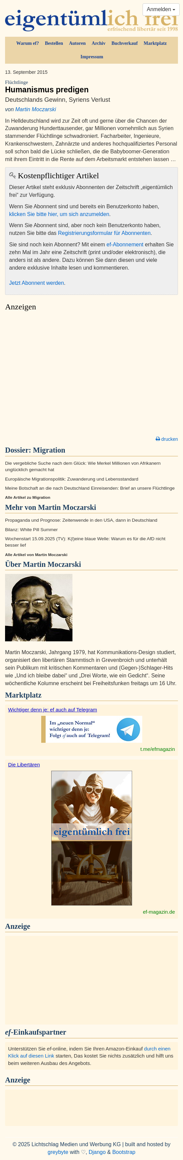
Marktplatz (155, 43)
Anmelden (161, 9)
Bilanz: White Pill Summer (31, 529)
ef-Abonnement (124, 244)
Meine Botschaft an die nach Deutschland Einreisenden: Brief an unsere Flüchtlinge (90, 488)
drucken (167, 439)
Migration (49, 450)
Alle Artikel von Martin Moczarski (36, 554)
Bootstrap (123, 1152)
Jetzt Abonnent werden (36, 283)
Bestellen (54, 43)
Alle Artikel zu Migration (27, 497)
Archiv (98, 43)
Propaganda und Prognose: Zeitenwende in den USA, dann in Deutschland (81, 520)
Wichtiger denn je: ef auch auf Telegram (52, 709)
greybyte (58, 1152)
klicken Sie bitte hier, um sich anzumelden (59, 214)
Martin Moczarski (35, 109)
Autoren (77, 43)
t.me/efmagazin (157, 749)
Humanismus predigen (91, 87)
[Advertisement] (91, 375)
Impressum (92, 56)
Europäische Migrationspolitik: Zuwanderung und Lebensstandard (71, 479)
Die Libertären (24, 764)
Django (97, 1152)
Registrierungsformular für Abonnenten (104, 233)
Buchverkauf (125, 43)
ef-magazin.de (159, 912)
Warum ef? (27, 43)
